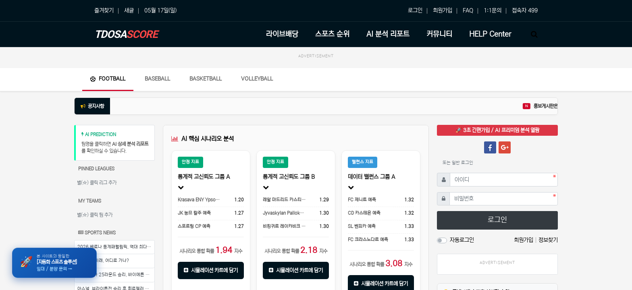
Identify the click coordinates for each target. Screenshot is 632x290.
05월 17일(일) (160, 10)
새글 (129, 10)
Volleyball (257, 79)
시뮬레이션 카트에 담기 (211, 270)
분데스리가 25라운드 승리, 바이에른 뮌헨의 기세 (115, 274)
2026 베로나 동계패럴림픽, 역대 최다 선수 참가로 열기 (115, 246)
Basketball (205, 79)
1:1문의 (492, 10)
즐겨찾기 (104, 10)
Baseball (157, 79)
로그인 (415, 10)
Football (107, 79)
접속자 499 (525, 10)
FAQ (468, 10)
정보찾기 (548, 240)
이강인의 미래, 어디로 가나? (103, 260)
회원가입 (442, 10)
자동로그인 (462, 240)
